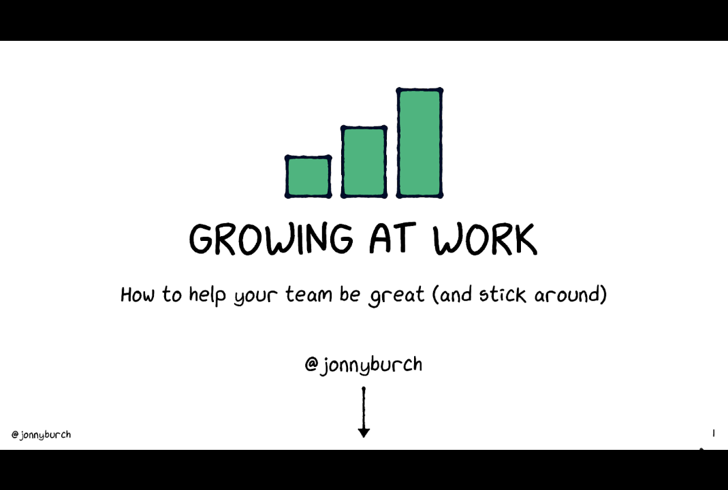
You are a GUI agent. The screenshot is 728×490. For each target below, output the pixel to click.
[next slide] (704, 460)
